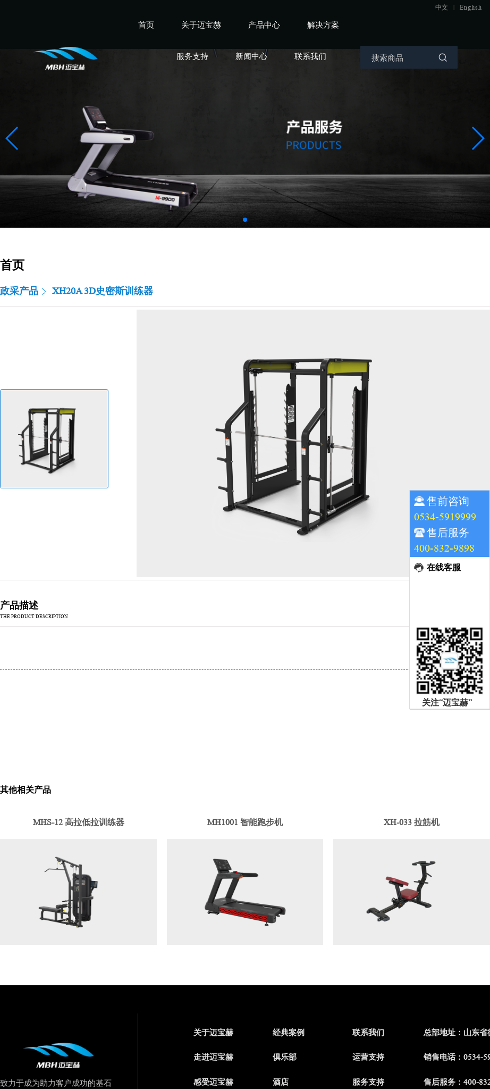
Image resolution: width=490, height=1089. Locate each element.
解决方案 (323, 24)
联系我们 (310, 56)
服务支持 (192, 56)
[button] (245, 220)
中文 (442, 7)
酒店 (281, 1082)
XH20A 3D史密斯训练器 (102, 291)
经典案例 (289, 1032)
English (470, 7)
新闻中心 (251, 56)
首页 (146, 24)
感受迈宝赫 (213, 1082)
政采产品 (19, 291)
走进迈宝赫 (213, 1057)
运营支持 (368, 1057)
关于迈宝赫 (201, 24)
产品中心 (264, 24)
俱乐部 (285, 1057)
